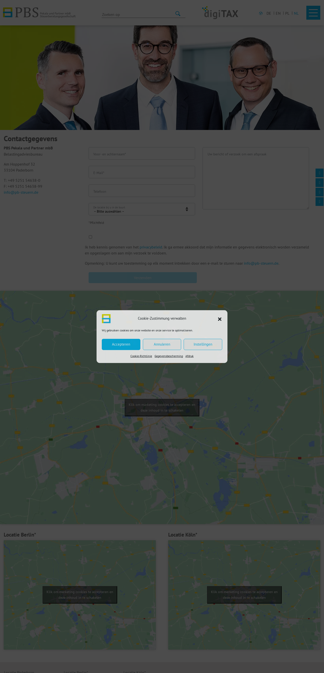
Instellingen (203, 344)
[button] (219, 318)
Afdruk (189, 356)
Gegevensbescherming (169, 356)
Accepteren (121, 344)
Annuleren (162, 344)
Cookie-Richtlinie (141, 356)
